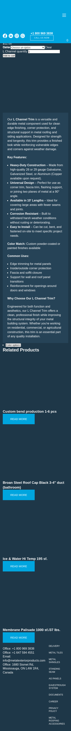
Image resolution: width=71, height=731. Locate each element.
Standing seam (54, 670)
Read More (18, 419)
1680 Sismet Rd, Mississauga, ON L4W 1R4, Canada (21, 668)
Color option (13, 345)
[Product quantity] (44, 51)
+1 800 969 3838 (42, 33)
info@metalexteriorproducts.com (24, 660)
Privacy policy (53, 709)
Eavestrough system (57, 686)
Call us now (41, 38)
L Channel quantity (15, 51)
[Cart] (61, 36)
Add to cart (9, 55)
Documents (56, 695)
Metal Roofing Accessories (57, 720)
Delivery (54, 646)
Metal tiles (56, 652)
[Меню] (64, 15)
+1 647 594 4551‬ (23, 652)
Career (53, 701)
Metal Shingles (54, 661)
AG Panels (55, 678)
